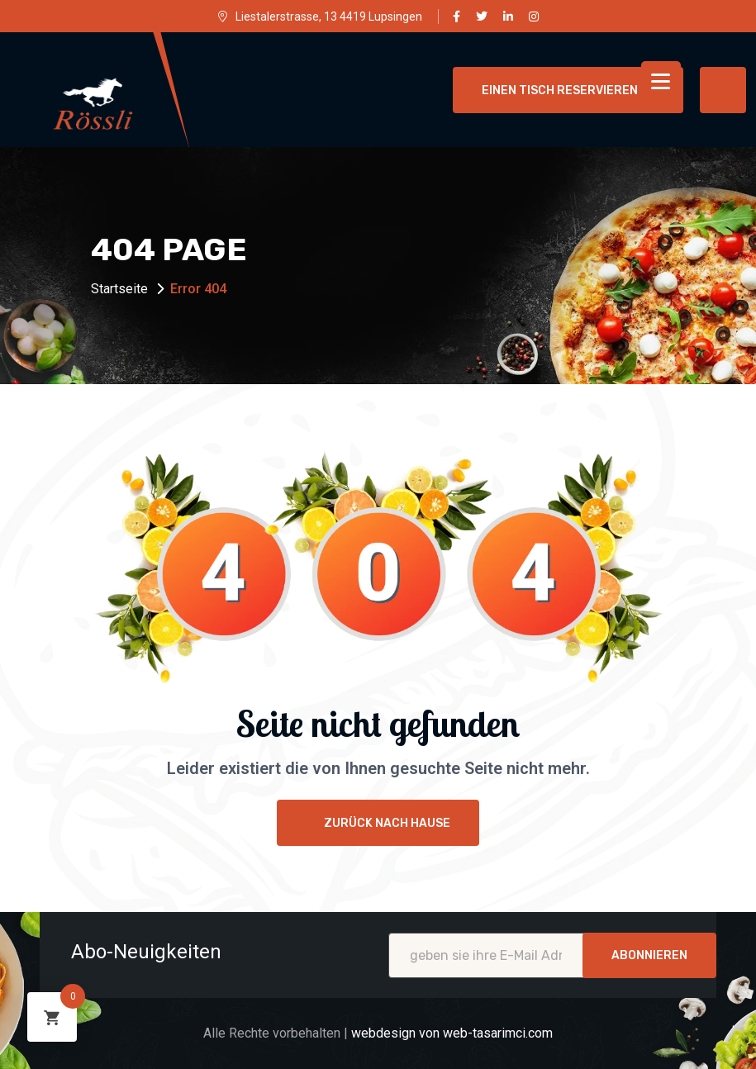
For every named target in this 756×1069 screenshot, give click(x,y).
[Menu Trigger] (661, 81)
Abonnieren (649, 955)
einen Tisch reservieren (568, 90)
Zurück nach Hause (378, 823)
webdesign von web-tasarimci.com (452, 1033)
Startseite (119, 289)
